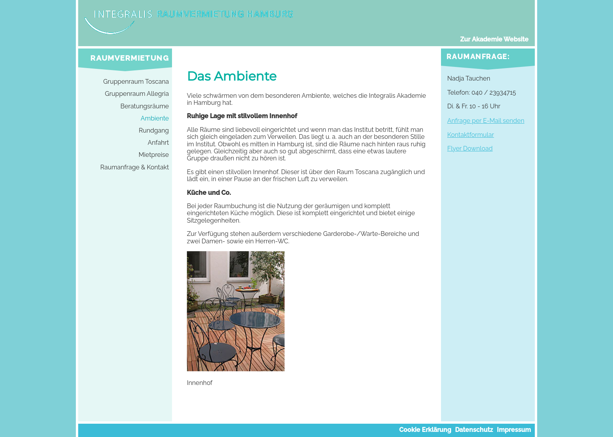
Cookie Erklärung (425, 429)
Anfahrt (158, 142)
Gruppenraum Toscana (136, 81)
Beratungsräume (144, 106)
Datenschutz (474, 429)
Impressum (514, 429)
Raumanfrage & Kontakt (134, 167)
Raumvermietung (129, 58)
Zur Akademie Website (494, 39)
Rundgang (154, 130)
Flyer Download (470, 148)
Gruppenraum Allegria (137, 93)
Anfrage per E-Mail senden (485, 120)
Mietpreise (154, 154)
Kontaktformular (470, 134)
